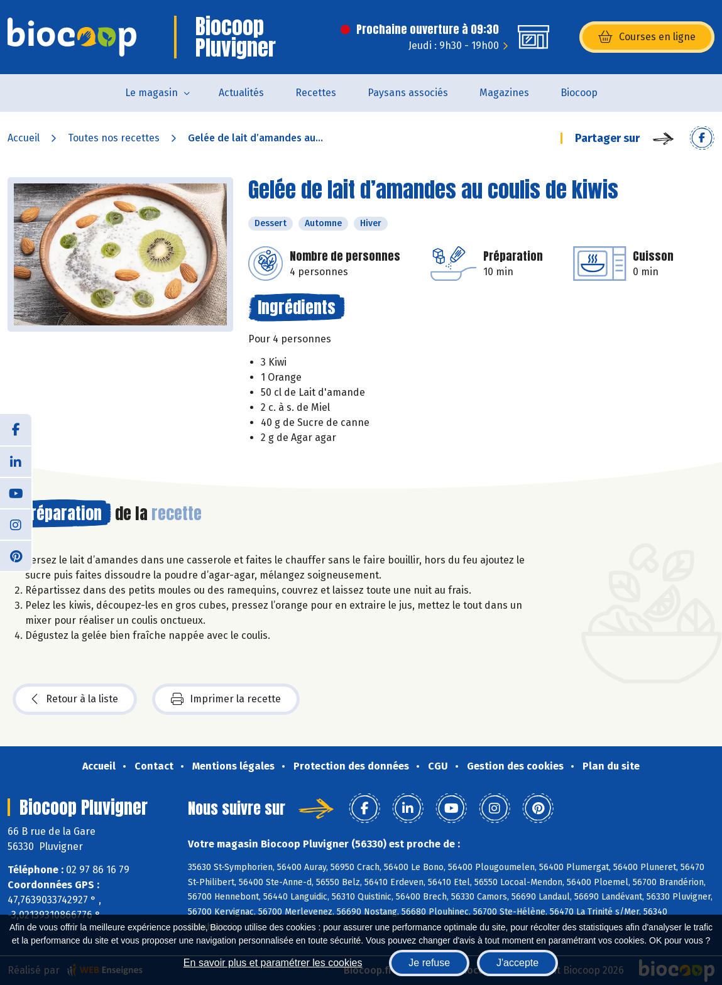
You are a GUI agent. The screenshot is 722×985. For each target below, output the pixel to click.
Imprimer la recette (226, 699)
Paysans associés (408, 93)
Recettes (315, 93)
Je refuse (429, 962)
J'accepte (517, 962)
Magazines (504, 93)
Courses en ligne (647, 37)
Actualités (241, 93)
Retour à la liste (74, 699)
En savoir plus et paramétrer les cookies (273, 962)
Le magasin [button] (151, 93)
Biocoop (579, 93)
